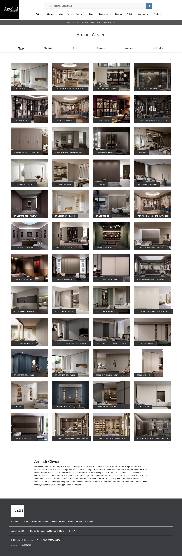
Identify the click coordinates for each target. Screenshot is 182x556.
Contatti (157, 14)
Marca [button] (21, 48)
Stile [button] (75, 48)
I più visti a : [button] (158, 48)
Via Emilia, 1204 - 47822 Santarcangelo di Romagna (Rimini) (38, 531)
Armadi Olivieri (109, 23)
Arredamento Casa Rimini (83, 23)
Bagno (92, 14)
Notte (69, 14)
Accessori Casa (58, 522)
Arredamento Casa (39, 522)
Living (60, 14)
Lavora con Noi (143, 14)
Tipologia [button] (101, 48)
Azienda (39, 14)
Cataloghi (89, 522)
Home (68, 23)
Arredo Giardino (75, 522)
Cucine (50, 14)
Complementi (105, 14)
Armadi (98, 23)
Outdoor (118, 14)
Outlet (129, 14)
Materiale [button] (48, 48)
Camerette (80, 14)
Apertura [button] (129, 48)
